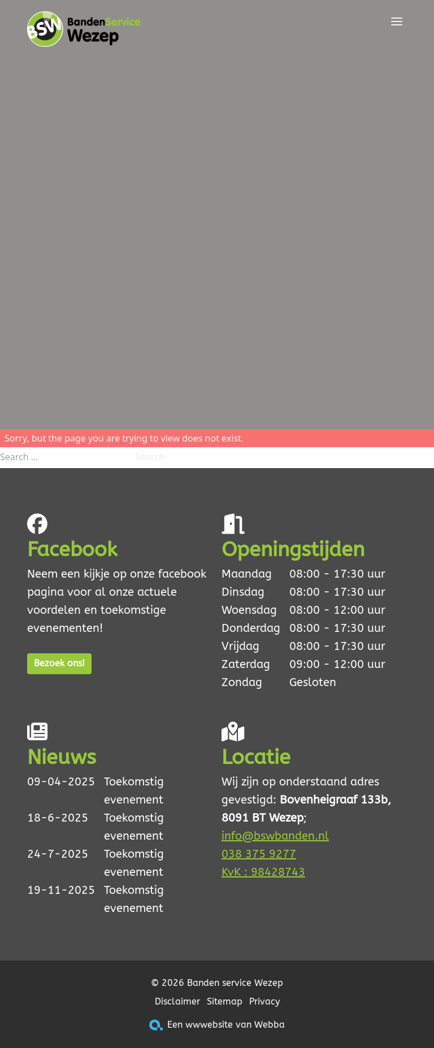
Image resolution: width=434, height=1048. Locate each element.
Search (149, 457)
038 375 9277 (259, 854)
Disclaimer (177, 1001)
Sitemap (224, 1001)
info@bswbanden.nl (275, 835)
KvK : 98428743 (263, 872)
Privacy (264, 1001)
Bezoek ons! (59, 663)
